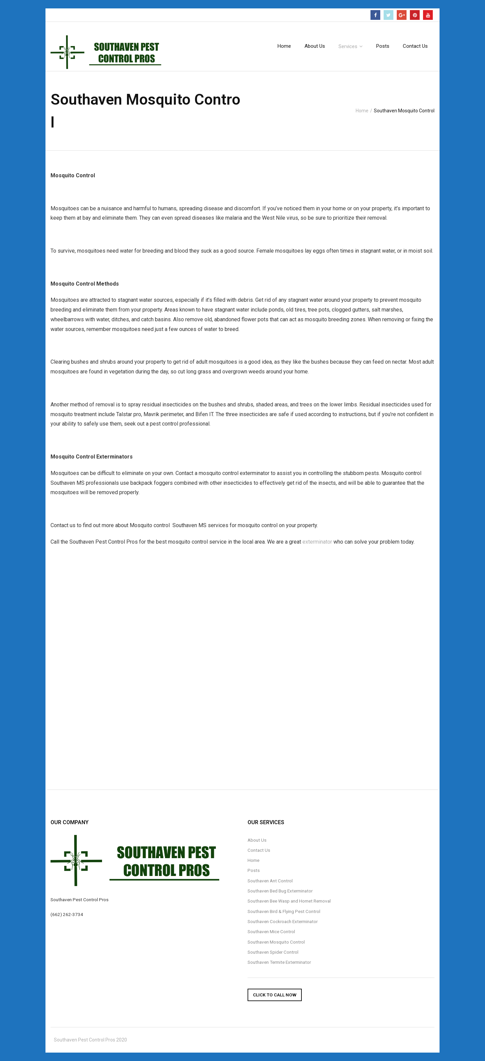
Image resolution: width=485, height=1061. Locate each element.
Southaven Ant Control (270, 880)
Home (362, 110)
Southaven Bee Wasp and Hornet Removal (289, 901)
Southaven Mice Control (271, 931)
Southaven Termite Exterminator (279, 962)
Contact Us (259, 850)
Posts (254, 870)
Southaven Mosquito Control (276, 942)
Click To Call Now (274, 994)
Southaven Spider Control (273, 952)
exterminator (317, 542)
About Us (257, 840)
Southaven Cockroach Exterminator (283, 921)
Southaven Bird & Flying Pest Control (284, 911)
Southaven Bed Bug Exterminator (280, 890)
